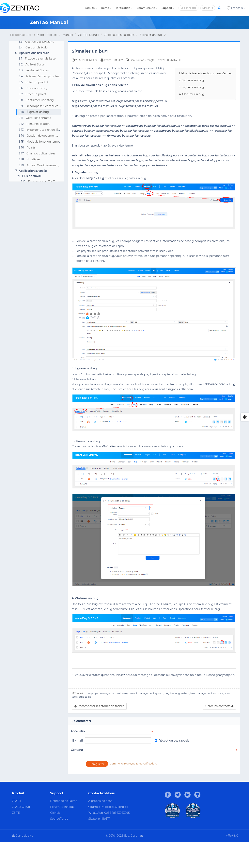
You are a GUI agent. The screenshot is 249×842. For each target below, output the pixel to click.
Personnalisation (38, 124)
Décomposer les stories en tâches (49, 106)
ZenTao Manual (88, 35)
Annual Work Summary (43, 165)
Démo (106, 7)
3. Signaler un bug (191, 87)
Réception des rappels (172, 740)
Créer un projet (35, 94)
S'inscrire (207, 7)
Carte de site (22, 835)
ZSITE (16, 813)
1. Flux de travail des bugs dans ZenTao (205, 73)
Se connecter (188, 7)
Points (31, 147)
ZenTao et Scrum (37, 70)
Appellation (77, 731)
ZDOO (16, 801)
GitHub (55, 813)
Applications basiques (119, 35)
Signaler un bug (151, 35)
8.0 (232, 836)
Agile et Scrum (35, 64)
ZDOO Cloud (21, 807)
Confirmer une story (40, 100)
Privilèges (33, 159)
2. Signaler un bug (191, 80)
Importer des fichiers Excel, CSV (48, 130)
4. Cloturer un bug (191, 94)
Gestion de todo (36, 47)
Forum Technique (62, 807)
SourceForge (59, 818)
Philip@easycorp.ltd (114, 807)
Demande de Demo (63, 801)
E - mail (77, 740)
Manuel (68, 35)
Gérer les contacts (38, 118)
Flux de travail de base (40, 58)
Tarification (124, 7)
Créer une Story (36, 88)
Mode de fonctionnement (44, 141)
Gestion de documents (42, 135)
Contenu (77, 750)
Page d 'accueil (47, 35)
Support (168, 7)
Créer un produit (36, 82)
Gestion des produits (39, 41)
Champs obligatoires (40, 153)
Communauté (147, 7)
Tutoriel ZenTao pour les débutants (50, 76)
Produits (90, 7)
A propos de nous (100, 801)
